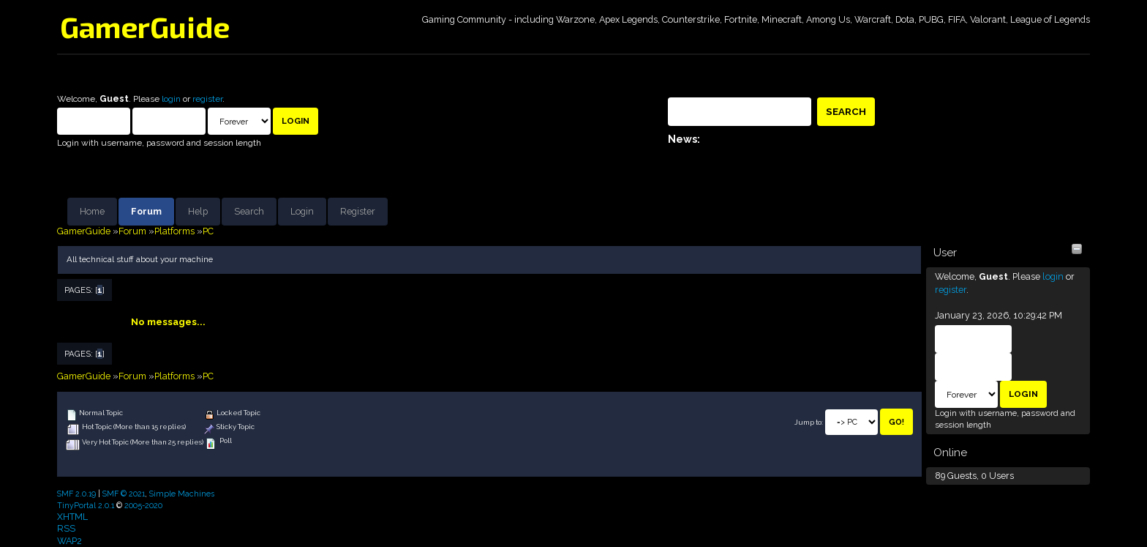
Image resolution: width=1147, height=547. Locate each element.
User (945, 252)
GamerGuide (145, 26)
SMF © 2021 (123, 493)
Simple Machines (181, 493)
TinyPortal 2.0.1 (85, 505)
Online (950, 452)
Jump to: (808, 422)
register (207, 99)
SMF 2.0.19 (76, 493)
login (171, 99)
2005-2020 (143, 505)
